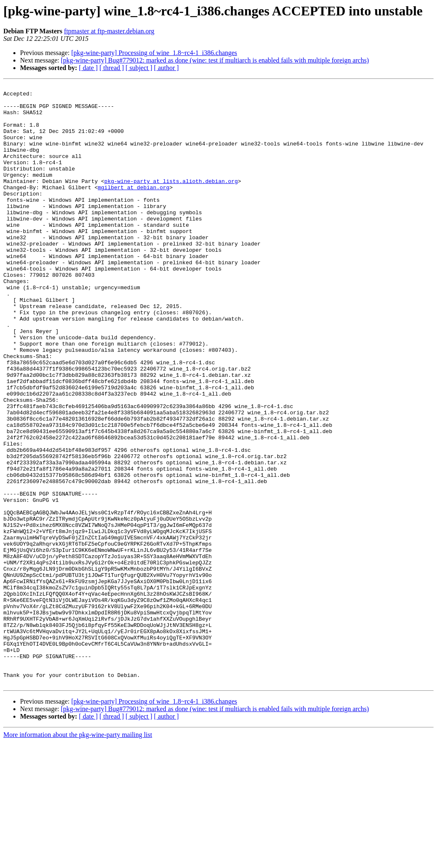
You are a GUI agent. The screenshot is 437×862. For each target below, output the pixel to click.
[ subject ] (139, 67)
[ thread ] (111, 67)
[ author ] (166, 67)
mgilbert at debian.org (133, 208)
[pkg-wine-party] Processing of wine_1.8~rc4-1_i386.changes (154, 52)
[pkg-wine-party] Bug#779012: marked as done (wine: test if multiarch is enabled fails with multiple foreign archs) (215, 60)
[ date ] (88, 67)
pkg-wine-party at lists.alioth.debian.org (171, 201)
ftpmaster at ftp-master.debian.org (109, 31)
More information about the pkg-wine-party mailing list (77, 854)
